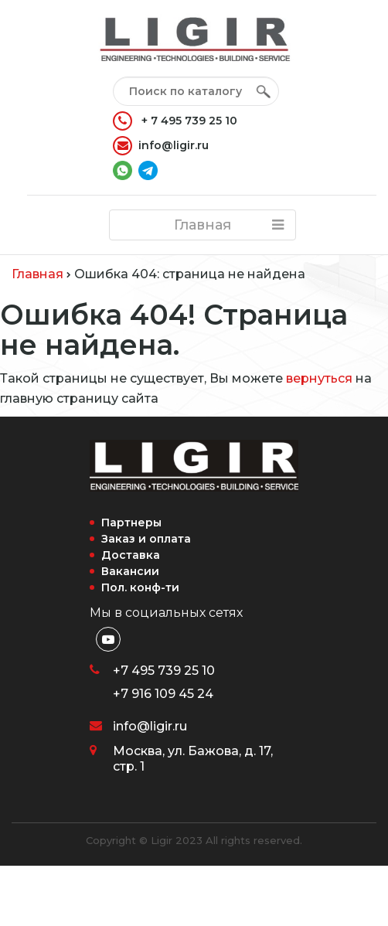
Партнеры (131, 522)
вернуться (319, 378)
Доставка (130, 555)
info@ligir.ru (161, 145)
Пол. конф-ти (140, 587)
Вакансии (130, 571)
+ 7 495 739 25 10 (175, 121)
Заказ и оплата (146, 539)
